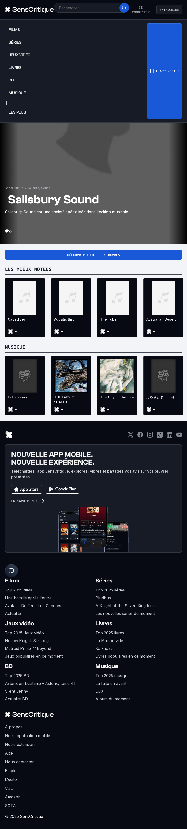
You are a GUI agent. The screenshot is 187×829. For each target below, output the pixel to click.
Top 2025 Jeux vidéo (24, 632)
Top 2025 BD (17, 675)
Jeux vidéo (19, 623)
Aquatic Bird (64, 319)
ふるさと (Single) (160, 397)
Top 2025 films (18, 590)
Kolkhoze (104, 648)
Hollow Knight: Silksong (27, 640)
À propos (13, 726)
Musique (106, 666)
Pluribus (103, 597)
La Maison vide (109, 640)
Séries (103, 580)
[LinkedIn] (169, 436)
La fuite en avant (110, 683)
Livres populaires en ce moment (125, 656)
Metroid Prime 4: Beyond (28, 648)
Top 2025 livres (109, 632)
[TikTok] (160, 436)
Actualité (13, 613)
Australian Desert (161, 319)
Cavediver (16, 319)
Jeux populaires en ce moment (34, 656)
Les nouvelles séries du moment (125, 613)
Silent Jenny (16, 691)
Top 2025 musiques (113, 675)
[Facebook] (140, 436)
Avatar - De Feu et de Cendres (33, 605)
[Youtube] (179, 436)
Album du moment (112, 699)
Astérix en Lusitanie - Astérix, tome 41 (40, 683)
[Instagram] (150, 436)
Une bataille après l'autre (28, 597)
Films (12, 580)
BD (9, 666)
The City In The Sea (117, 397)
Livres (103, 623)
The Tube (108, 319)
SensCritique (14, 188)
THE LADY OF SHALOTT (65, 399)
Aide (9, 753)
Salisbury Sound (38, 188)
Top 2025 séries (110, 590)
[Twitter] (130, 436)
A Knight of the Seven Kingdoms (125, 605)
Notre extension (20, 744)
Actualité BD (16, 699)
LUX (99, 691)
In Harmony (17, 397)
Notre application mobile (27, 735)
